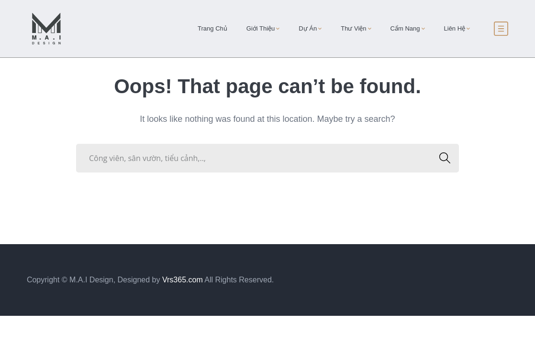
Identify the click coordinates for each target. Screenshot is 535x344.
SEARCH (442, 157)
